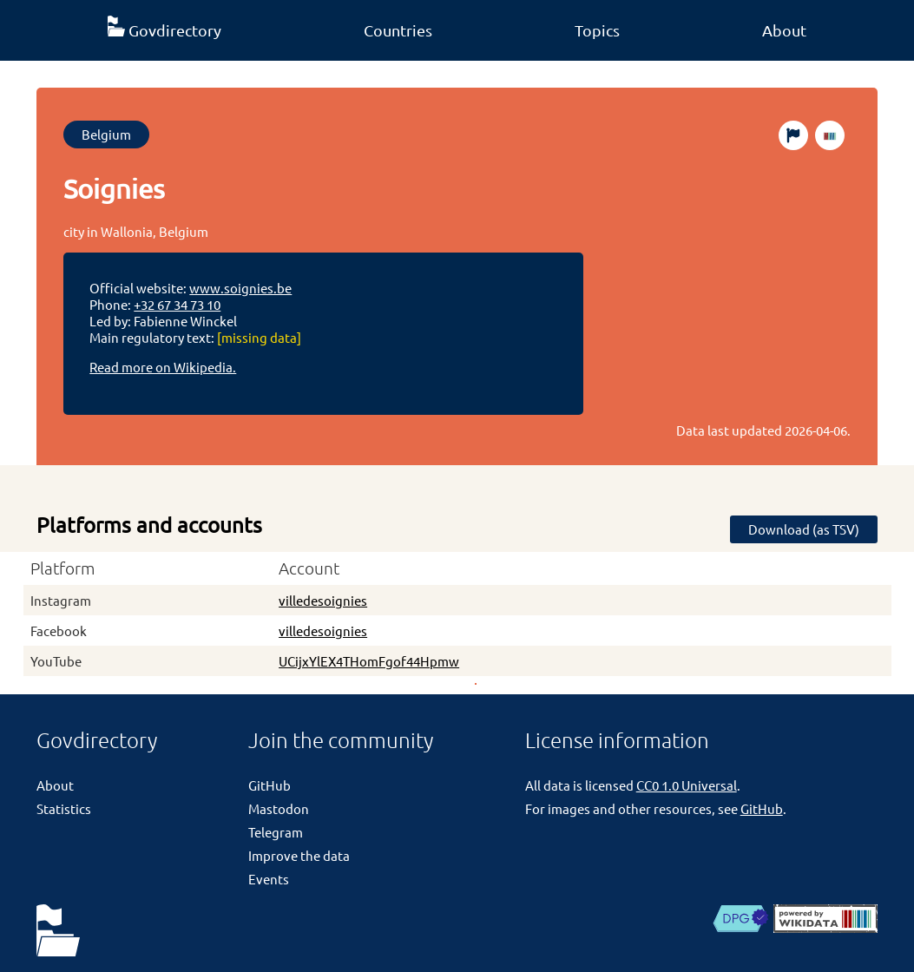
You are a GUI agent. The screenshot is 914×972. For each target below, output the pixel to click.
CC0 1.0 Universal (686, 785)
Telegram (275, 832)
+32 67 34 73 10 (177, 304)
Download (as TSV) (803, 529)
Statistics (63, 808)
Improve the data (299, 855)
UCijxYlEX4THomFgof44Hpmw (369, 661)
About (784, 30)
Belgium (106, 134)
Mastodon (278, 808)
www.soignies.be (240, 287)
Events (268, 878)
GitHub (269, 785)
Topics (597, 30)
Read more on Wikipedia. (162, 366)
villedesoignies (323, 600)
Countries (398, 30)
